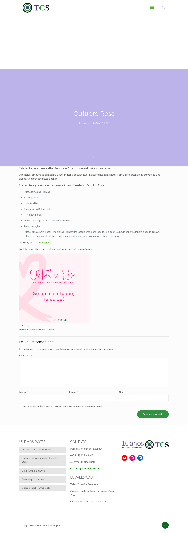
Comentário (26, 355)
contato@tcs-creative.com (85, 468)
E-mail (73, 392)
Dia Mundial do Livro (33, 470)
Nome (23, 392)
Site (121, 392)
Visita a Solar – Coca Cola (36, 487)
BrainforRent (68, 525)
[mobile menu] (152, 7)
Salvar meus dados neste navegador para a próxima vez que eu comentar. (63, 405)
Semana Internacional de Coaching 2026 (41, 460)
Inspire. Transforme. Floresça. (38, 449)
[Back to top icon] (165, 525)
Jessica (85, 123)
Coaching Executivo (33, 479)
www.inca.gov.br (43, 242)
